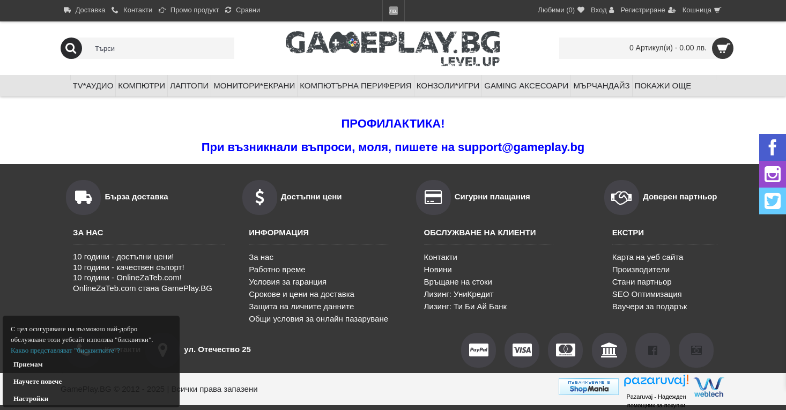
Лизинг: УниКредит (459, 294)
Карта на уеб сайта (648, 257)
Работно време (277, 269)
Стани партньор (642, 281)
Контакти (440, 257)
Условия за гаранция (288, 281)
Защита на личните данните (301, 306)
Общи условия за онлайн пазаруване (318, 318)
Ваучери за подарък (649, 306)
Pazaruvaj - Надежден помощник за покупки (656, 400)
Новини (438, 269)
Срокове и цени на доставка (301, 294)
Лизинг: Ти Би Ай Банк (465, 306)
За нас (261, 257)
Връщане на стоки (458, 281)
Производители (641, 269)
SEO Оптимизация (647, 294)
